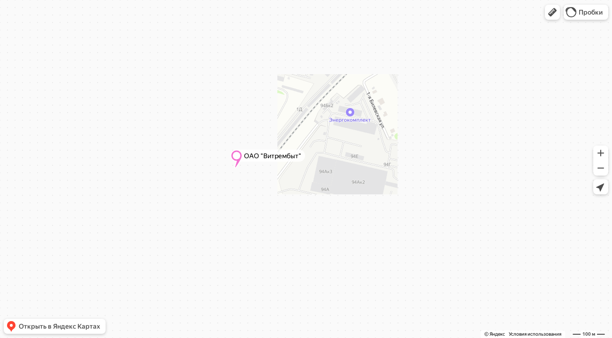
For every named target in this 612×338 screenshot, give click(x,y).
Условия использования (535, 334)
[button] (552, 12)
